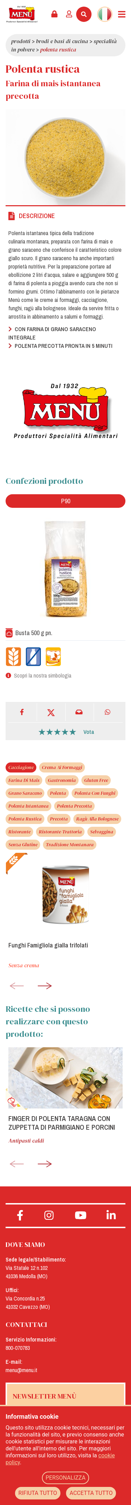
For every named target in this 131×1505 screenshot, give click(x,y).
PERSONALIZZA (65, 1477)
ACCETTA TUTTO (91, 1493)
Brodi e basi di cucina (62, 41)
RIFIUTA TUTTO (38, 1493)
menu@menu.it (21, 1370)
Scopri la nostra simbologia (42, 675)
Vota (88, 732)
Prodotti (20, 41)
